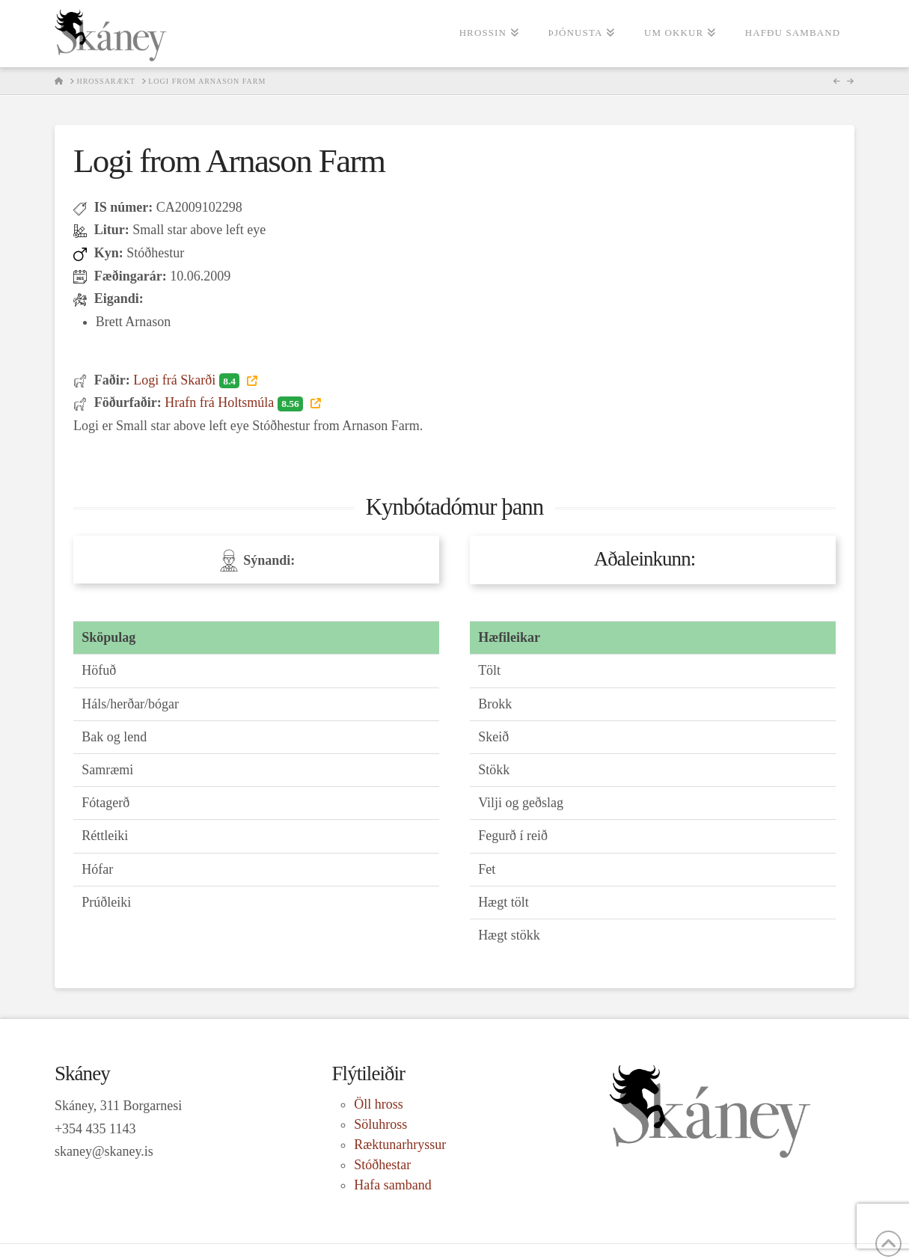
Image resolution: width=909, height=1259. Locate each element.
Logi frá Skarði (188, 380)
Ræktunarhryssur (400, 1144)
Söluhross (380, 1124)
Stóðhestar (382, 1164)
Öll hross (378, 1104)
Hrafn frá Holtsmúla (235, 402)
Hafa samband (392, 1184)
